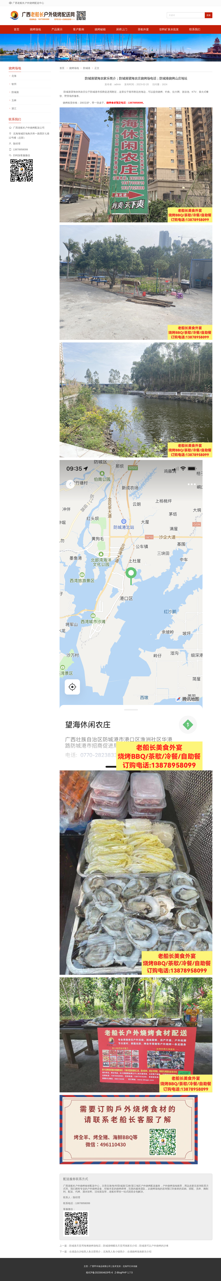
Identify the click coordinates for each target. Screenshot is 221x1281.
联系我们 (194, 29)
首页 (16, 29)
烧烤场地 (35, 29)
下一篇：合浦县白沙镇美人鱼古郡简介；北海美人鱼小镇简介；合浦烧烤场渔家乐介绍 (105, 1251)
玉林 (14, 100)
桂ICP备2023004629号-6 (99, 1272)
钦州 (14, 84)
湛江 (14, 108)
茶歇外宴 (143, 29)
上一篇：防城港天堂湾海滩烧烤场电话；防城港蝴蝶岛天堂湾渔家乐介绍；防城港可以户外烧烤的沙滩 (114, 1245)
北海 (14, 75)
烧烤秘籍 (100, 29)
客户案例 (78, 29)
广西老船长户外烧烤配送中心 (28, 3)
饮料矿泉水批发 (169, 29)
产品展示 (57, 29)
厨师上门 (121, 29)
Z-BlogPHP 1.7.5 (124, 1272)
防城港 (15, 92)
